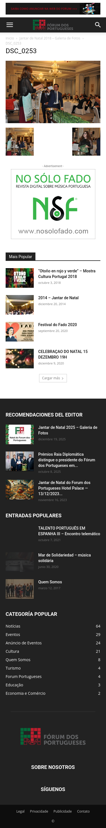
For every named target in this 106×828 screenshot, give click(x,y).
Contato (83, 811)
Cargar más (53, 378)
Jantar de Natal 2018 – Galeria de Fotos (49, 38)
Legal (20, 811)
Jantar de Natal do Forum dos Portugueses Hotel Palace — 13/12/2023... (64, 488)
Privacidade (39, 811)
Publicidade (62, 811)
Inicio (10, 38)
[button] (10, 24)
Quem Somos (50, 582)
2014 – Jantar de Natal (58, 298)
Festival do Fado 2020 (57, 324)
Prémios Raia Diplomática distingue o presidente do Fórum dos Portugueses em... (66, 460)
